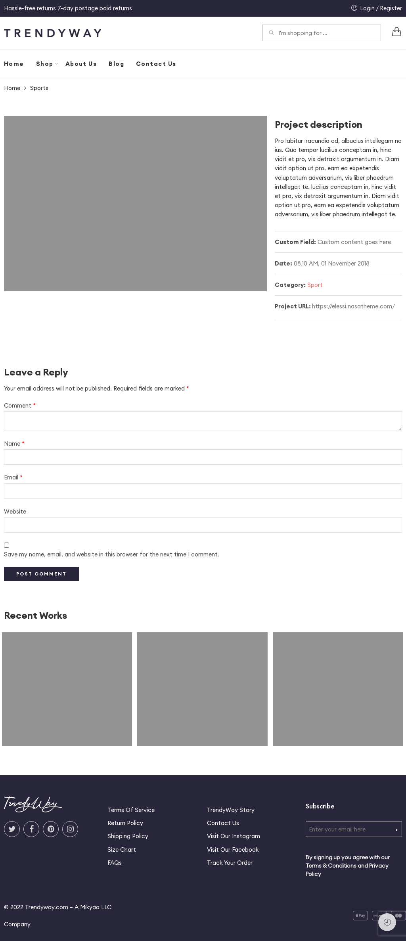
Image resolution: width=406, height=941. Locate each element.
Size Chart (121, 849)
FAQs (114, 862)
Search (271, 34)
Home (14, 63)
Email (13, 477)
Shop (45, 64)
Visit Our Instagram (233, 836)
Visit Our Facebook (233, 849)
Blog (116, 63)
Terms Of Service (131, 810)
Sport (315, 285)
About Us (81, 63)
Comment (20, 405)
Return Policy (125, 823)
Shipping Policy (127, 836)
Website (15, 511)
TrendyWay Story (231, 810)
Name (14, 443)
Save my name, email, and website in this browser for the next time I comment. (111, 554)
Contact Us (156, 63)
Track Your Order (230, 862)
